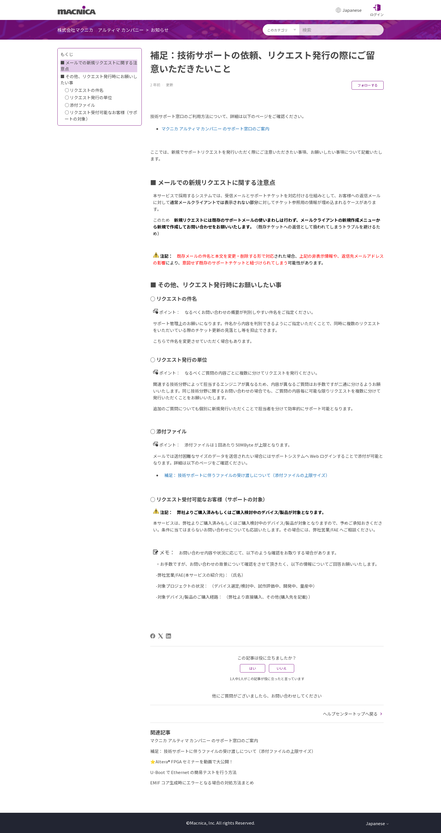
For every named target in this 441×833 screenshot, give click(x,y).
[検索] (341, 29)
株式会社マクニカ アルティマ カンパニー (100, 29)
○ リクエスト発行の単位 (88, 97)
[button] (377, 10)
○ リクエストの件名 (84, 90)
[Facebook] (152, 636)
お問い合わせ (283, 696)
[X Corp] (160, 636)
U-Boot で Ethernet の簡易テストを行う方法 (193, 772)
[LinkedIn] (168, 636)
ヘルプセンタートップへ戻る (353, 714)
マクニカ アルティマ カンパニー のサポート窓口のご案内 (215, 129)
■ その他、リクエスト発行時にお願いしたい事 (98, 79)
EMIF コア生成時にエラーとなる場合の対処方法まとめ (202, 783)
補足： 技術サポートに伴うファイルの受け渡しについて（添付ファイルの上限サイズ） (247, 475)
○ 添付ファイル (80, 105)
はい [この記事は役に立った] (252, 668)
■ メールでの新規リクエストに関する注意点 (98, 66)
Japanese (377, 823)
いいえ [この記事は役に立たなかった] (281, 668)
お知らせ (160, 29)
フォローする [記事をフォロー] (367, 85)
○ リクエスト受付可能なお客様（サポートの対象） (101, 115)
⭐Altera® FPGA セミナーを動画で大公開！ (191, 761)
